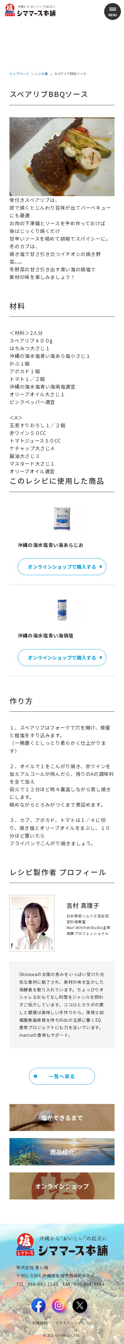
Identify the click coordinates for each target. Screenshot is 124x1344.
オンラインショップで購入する (62, 566)
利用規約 (40, 1322)
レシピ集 (41, 74)
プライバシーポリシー (74, 1322)
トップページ (19, 74)
